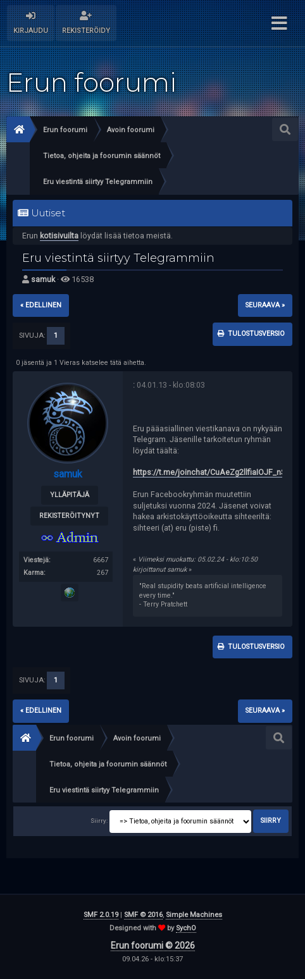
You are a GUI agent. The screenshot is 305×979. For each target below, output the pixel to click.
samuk (43, 279)
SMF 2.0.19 (101, 915)
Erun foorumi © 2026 (153, 945)
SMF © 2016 (143, 915)
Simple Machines (194, 915)
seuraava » (265, 305)
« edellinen (40, 305)
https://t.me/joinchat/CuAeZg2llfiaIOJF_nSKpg (216, 472)
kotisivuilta (59, 235)
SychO (186, 928)
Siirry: (99, 820)
